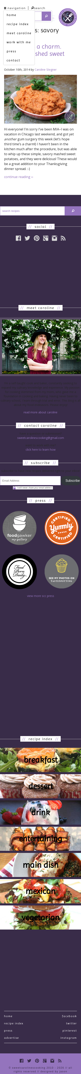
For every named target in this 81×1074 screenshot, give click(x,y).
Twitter (71, 1023)
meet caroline (19, 33)
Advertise (11, 1037)
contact (13, 60)
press (11, 51)
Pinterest (70, 1030)
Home (8, 1016)
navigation (15, 8)
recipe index (18, 24)
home (11, 15)
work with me (19, 42)
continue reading (18, 177)
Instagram (68, 1037)
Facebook (69, 1016)
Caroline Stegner (46, 70)
